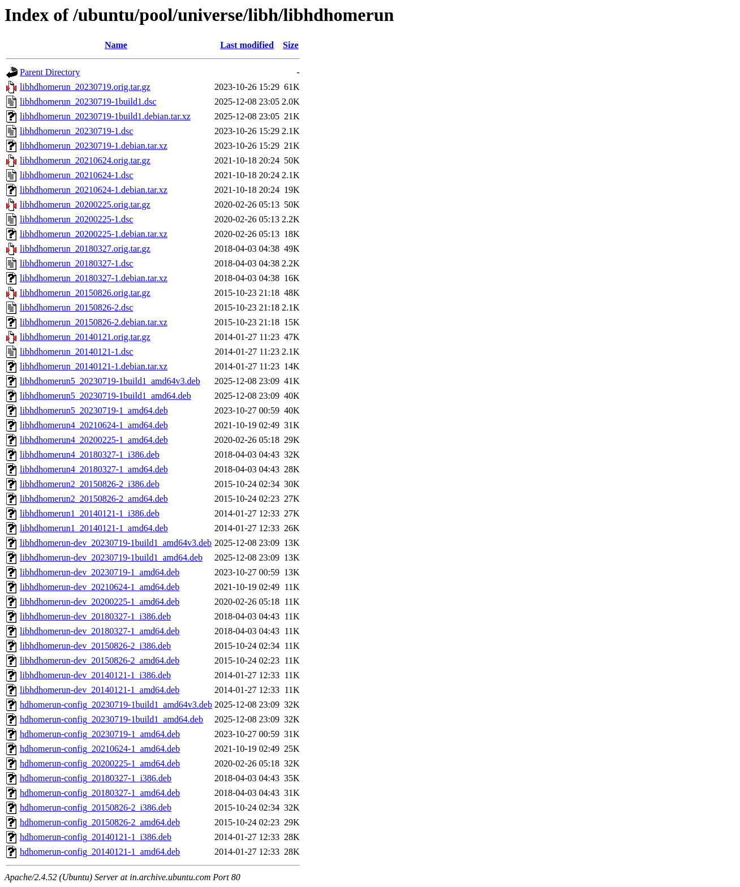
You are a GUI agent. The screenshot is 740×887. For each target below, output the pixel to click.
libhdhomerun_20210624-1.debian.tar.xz (93, 190)
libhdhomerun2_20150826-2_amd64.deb (94, 498)
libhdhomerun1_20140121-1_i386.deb (90, 513)
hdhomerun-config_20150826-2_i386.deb (95, 807)
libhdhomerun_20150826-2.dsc (76, 307)
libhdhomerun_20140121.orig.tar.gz (85, 337)
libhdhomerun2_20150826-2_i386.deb (90, 484)
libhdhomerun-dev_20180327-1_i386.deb (95, 616)
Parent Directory (50, 72)
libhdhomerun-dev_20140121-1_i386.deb (95, 675)
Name (116, 45)
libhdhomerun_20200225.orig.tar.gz (85, 204)
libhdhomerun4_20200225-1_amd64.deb (94, 440)
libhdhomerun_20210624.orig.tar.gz (85, 160)
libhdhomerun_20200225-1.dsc (76, 219)
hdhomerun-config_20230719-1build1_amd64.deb (111, 719)
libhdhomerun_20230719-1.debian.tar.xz (93, 145)
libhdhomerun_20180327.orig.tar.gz (85, 248)
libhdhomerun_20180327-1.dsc (76, 263)
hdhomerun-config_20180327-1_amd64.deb (100, 793)
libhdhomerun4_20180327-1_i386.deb (90, 454)
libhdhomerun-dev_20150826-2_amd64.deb (99, 660)
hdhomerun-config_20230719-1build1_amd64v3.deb (116, 704)
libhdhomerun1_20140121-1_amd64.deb (94, 528)
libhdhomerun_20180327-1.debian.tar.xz (93, 278)
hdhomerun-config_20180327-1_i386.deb (95, 778)
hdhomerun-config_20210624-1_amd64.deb (100, 748)
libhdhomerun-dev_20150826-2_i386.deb (95, 646)
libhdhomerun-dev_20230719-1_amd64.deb (99, 572)
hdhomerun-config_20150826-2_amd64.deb (100, 822)
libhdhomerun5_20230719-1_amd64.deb (94, 410)
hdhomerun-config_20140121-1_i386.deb (95, 837)
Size (291, 45)
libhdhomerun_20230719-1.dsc (76, 131)
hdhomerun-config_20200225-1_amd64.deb (100, 763)
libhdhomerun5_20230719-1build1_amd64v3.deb (110, 381)
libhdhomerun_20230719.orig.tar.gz (85, 87)
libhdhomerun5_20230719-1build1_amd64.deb (105, 396)
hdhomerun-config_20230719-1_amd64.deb (100, 734)
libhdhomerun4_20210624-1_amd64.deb (94, 425)
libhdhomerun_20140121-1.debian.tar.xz (93, 366)
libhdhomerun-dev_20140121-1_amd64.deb (99, 690)
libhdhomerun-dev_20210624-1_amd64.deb (99, 587)
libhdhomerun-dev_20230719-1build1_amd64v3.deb (116, 543)
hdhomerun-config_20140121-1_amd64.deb (100, 851)
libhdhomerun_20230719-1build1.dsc (88, 101)
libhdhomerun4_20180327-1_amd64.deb (94, 469)
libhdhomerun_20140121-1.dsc (76, 351)
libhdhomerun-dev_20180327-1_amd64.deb (99, 631)
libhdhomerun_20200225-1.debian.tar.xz (93, 234)
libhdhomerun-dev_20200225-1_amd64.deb (99, 601)
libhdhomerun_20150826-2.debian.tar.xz (93, 322)
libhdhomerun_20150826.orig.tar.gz (85, 293)
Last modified (247, 45)
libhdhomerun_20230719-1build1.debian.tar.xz (105, 116)
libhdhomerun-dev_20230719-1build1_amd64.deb (111, 557)
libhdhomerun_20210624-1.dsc (76, 175)
